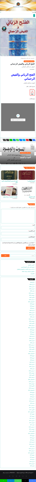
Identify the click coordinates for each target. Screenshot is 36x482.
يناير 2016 (32, 446)
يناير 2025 (32, 316)
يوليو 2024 (32, 329)
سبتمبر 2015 (31, 450)
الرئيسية (33, 58)
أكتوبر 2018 (31, 386)
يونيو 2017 (32, 416)
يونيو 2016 (32, 437)
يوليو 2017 (32, 414)
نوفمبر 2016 (31, 429)
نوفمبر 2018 (31, 383)
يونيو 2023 (32, 357)
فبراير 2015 (31, 463)
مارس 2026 (31, 286)
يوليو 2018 (32, 392)
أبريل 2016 (32, 442)
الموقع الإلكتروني (31, 236)
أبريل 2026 (32, 284)
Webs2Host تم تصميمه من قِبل (9, 472)
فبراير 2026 (31, 288)
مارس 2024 (31, 338)
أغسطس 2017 (31, 411)
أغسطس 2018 (31, 390)
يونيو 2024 (32, 332)
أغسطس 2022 (31, 379)
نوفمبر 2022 (31, 373)
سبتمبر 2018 (31, 388)
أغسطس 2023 (31, 353)
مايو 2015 (32, 459)
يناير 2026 (32, 290)
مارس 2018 (31, 401)
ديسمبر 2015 (31, 448)
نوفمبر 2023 (31, 347)
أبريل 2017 (32, 418)
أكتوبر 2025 (31, 297)
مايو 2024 (32, 334)
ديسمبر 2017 (31, 405)
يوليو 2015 (32, 455)
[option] (18, 153)
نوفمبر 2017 (31, 407)
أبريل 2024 (32, 336)
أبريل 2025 (32, 310)
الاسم (33, 225)
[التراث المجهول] (27, 191)
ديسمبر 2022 (31, 370)
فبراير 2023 (31, 366)
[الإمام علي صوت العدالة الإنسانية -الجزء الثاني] (9, 175)
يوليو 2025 (32, 303)
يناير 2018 (32, 403)
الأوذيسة (32, 273)
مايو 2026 (32, 282)
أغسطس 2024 (31, 327)
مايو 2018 (32, 396)
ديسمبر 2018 (31, 381)
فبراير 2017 (31, 422)
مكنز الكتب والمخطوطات (25, 58)
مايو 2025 (32, 308)
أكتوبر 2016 (31, 431)
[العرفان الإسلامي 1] (27, 175)
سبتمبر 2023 (31, 351)
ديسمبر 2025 (31, 293)
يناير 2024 (32, 342)
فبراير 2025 (31, 314)
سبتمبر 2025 (31, 299)
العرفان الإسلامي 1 (31, 181)
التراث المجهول (32, 196)
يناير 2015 (32, 465)
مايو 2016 (32, 439)
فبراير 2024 (31, 340)
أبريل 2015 (32, 461)
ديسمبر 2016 (31, 427)
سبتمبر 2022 (31, 377)
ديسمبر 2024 (31, 319)
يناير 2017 (32, 424)
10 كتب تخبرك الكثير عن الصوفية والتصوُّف (25, 269)
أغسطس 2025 (31, 301)
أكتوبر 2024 (31, 323)
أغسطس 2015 (31, 452)
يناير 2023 (32, 368)
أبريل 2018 (32, 398)
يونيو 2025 (32, 306)
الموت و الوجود (25, 157)
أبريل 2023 (32, 362)
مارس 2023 (31, 364)
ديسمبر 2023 (31, 344)
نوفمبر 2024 (31, 321)
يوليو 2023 (32, 355)
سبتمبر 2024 (31, 325)
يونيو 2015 (32, 457)
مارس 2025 (31, 312)
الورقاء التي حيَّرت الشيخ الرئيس (27, 267)
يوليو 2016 (32, 435)
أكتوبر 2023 (31, 349)
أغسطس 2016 (31, 433)
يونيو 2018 (32, 394)
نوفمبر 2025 (31, 295)
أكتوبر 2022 (31, 375)
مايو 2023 (32, 360)
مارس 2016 (31, 444)
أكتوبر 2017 (31, 409)
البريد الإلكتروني (31, 230)
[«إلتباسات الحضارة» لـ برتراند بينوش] (9, 191)
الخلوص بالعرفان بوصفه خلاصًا (28, 271)
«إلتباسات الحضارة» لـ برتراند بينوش (10, 196)
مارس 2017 (31, 420)
